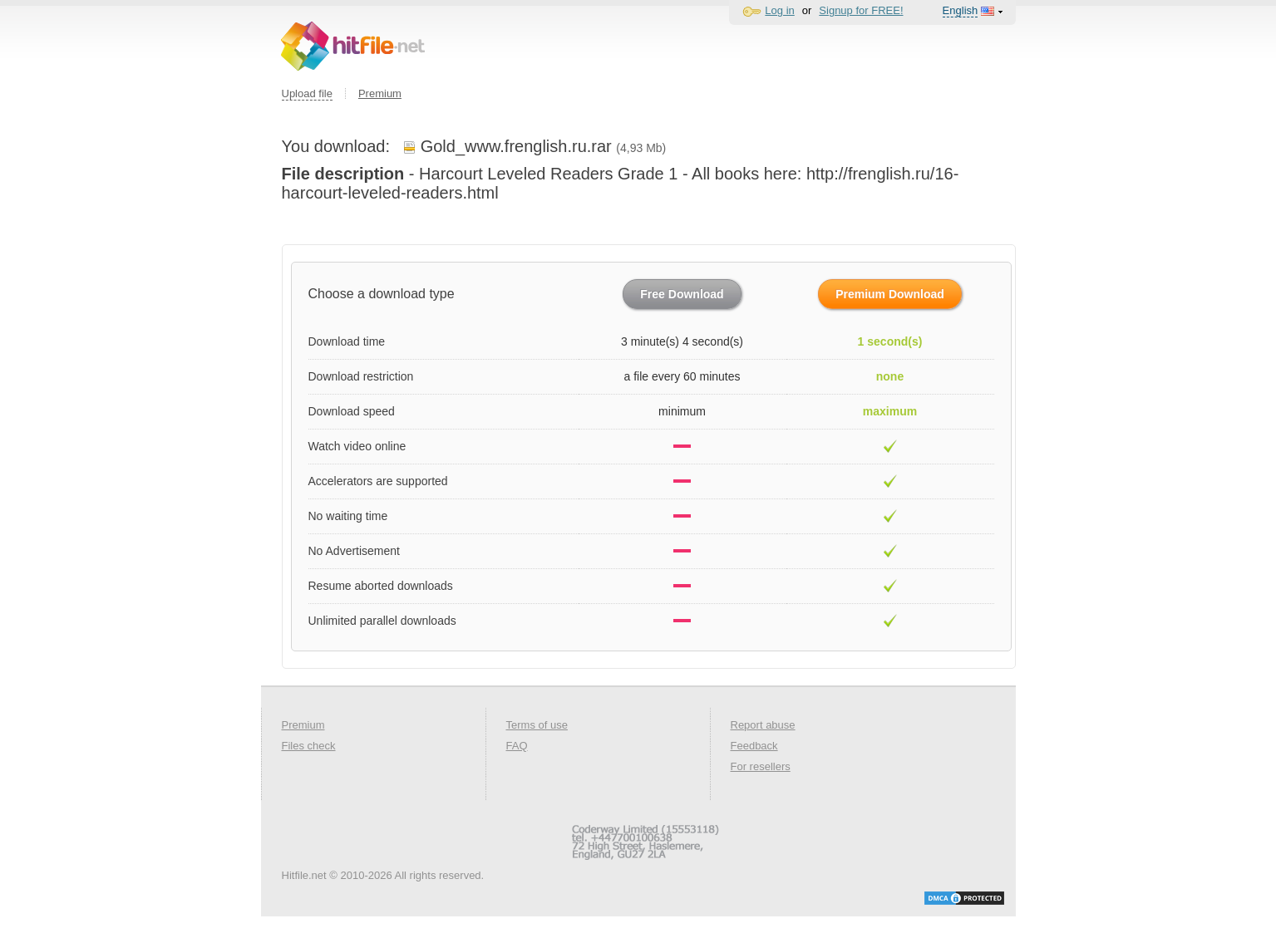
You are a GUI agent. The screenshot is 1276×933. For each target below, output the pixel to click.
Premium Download (889, 294)
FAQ (517, 745)
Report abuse (763, 725)
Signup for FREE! (861, 10)
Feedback (754, 745)
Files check (309, 745)
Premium (380, 93)
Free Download (681, 294)
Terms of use (537, 725)
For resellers (761, 766)
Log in (779, 10)
